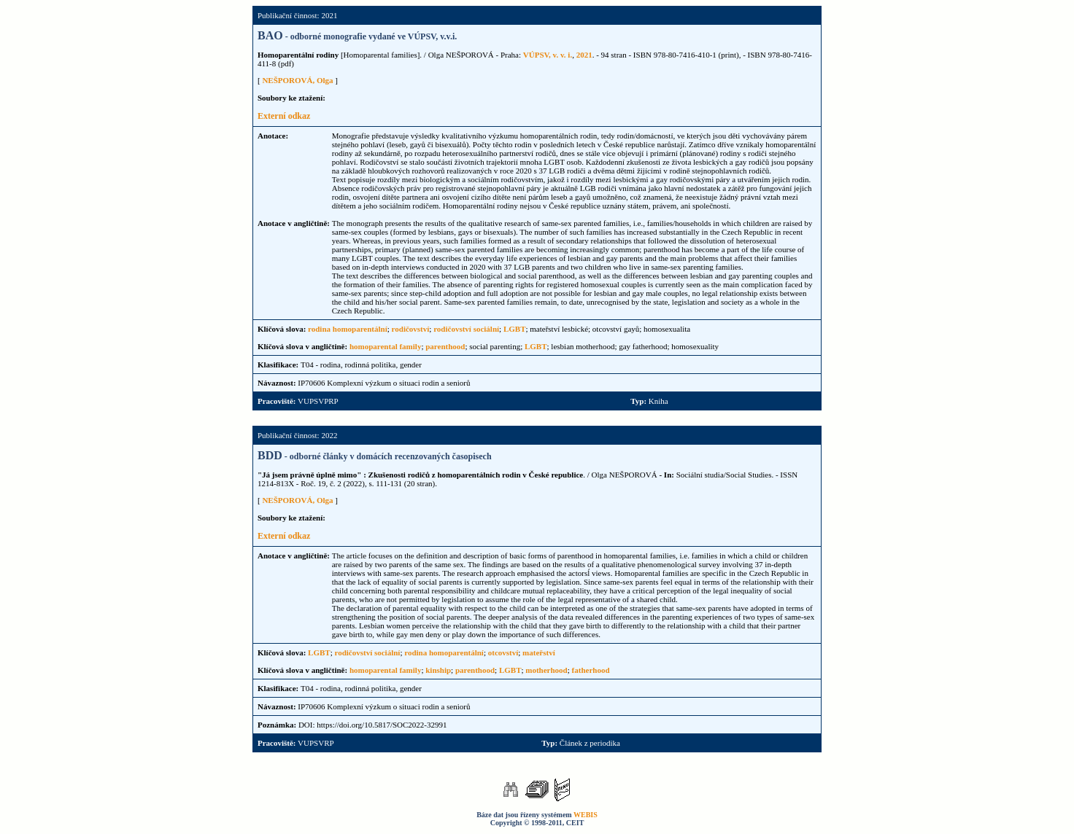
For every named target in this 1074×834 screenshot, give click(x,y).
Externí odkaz (284, 116)
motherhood (546, 670)
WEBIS (585, 815)
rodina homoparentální (347, 328)
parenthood (445, 346)
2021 (584, 54)
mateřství (538, 652)
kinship (438, 670)
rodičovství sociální (466, 328)
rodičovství (411, 328)
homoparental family (385, 346)
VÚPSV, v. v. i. (547, 54)
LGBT (514, 328)
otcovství (503, 652)
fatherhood (591, 670)
